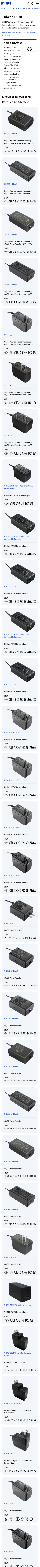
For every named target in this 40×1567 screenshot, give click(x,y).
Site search (28, 3)
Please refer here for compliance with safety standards (19, 34)
